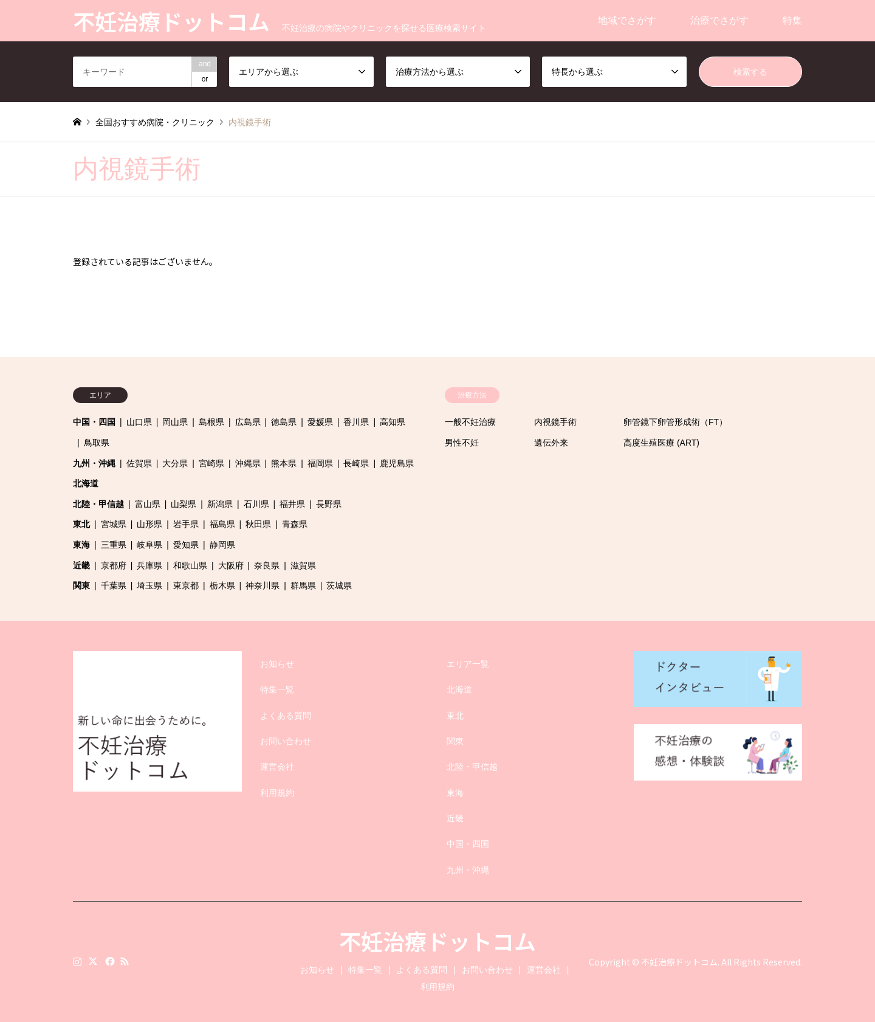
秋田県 (258, 524)
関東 (81, 585)
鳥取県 (96, 442)
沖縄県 (248, 463)
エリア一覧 (468, 664)
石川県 (256, 504)
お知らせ (277, 664)
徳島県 (284, 422)
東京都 (186, 585)
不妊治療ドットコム (437, 940)
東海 (81, 545)
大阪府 (231, 565)
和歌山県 (190, 565)
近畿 (81, 565)
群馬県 (303, 585)
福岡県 (320, 463)
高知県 (392, 422)
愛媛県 (320, 422)
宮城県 (113, 524)
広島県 (248, 422)
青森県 (294, 524)
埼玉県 (149, 585)
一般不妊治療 (470, 422)
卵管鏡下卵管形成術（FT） (675, 422)
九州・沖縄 (94, 463)
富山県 (147, 504)
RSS (124, 961)
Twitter (93, 961)
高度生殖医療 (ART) (661, 442)
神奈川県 (262, 585)
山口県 (139, 422)
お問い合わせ (285, 741)
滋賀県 (303, 565)
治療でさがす (719, 20)
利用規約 (277, 793)
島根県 (211, 422)
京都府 (113, 565)
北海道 (85, 483)
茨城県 (339, 585)
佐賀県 (139, 463)
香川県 (356, 422)
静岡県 (222, 545)
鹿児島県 (397, 463)
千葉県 (113, 585)
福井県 (292, 504)
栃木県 (222, 585)
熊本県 (284, 463)
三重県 (113, 545)
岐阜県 (149, 545)
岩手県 (186, 524)
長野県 (328, 504)
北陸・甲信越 (98, 504)
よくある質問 (285, 715)
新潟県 (220, 504)
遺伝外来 (551, 442)
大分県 (175, 463)
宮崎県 (211, 463)
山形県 (149, 524)
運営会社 (277, 767)
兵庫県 (149, 565)
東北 (81, 524)
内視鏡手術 (555, 422)
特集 (792, 20)
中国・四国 (94, 422)
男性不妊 (462, 442)
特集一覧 (277, 689)
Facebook (109, 961)
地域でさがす (627, 20)
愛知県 (186, 545)
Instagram (77, 961)
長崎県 (356, 463)
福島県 (222, 524)
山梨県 (183, 504)
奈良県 (267, 565)
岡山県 (175, 422)
